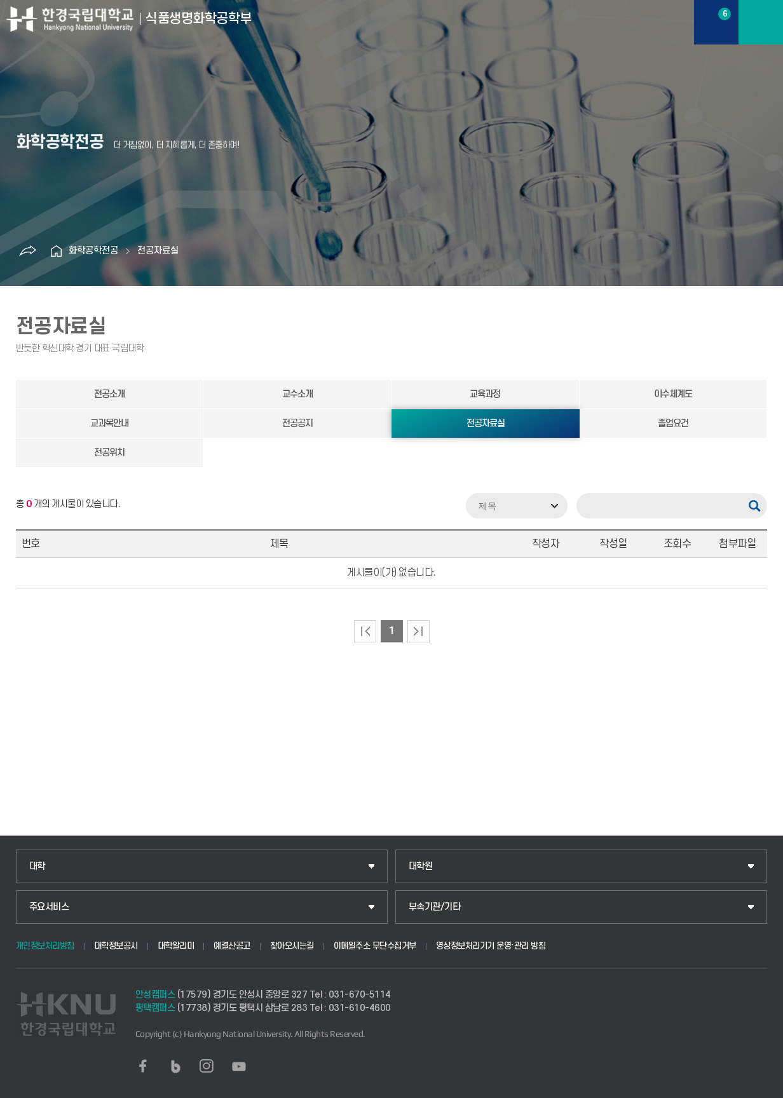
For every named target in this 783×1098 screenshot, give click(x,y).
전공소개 (109, 394)
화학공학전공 (93, 250)
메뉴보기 (761, 22)
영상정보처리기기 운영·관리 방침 (491, 946)
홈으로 (56, 251)
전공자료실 (158, 250)
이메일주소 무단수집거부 (375, 946)
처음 (365, 631)
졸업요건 (673, 423)
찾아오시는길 (292, 946)
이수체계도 (673, 394)
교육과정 (485, 394)
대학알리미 (176, 946)
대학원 (421, 866)
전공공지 (297, 423)
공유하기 (27, 251)
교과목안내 (109, 423)
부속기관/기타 (435, 907)
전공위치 (109, 452)
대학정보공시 (116, 946)
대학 (37, 866)
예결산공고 (232, 946)
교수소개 (297, 394)
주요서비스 (49, 907)
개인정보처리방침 (45, 946)
